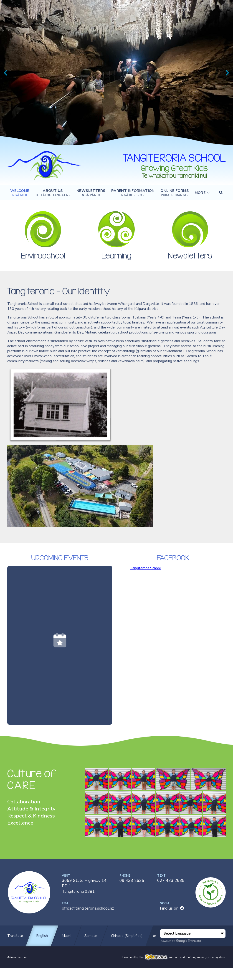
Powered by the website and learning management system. (174, 957)
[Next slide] (227, 73)
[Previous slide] (6, 73)
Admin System (17, 957)
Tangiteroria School (145, 568)
